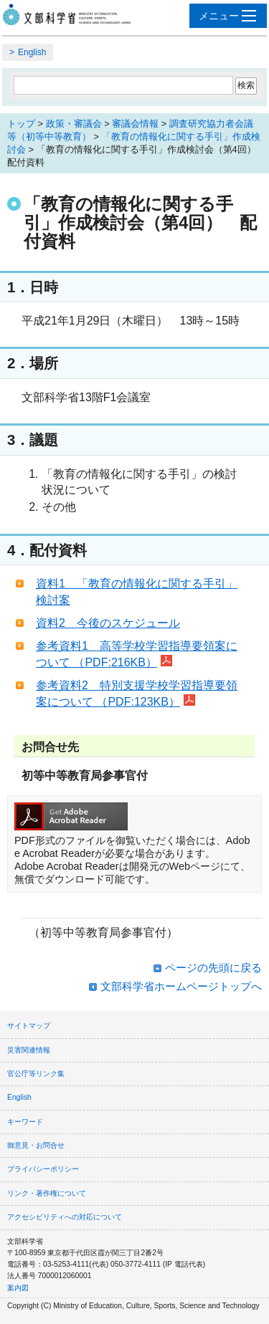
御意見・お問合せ (36, 1145)
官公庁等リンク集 (36, 1074)
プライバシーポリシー (43, 1169)
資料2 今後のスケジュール (108, 623)
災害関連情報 (28, 1050)
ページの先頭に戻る (213, 967)
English (32, 52)
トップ (21, 123)
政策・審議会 (74, 123)
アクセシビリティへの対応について (64, 1217)
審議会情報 (135, 123)
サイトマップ (28, 1026)
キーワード (25, 1122)
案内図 (18, 1288)
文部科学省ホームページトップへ (181, 986)
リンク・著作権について (46, 1193)
